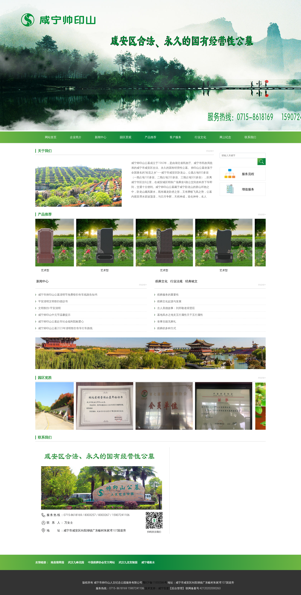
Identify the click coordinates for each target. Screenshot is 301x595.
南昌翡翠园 (57, 562)
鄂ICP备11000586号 (155, 582)
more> (210, 150)
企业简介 (75, 137)
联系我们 (250, 137)
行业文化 (200, 137)
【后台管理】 (177, 588)
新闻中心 (100, 137)
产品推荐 (150, 137)
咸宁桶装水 (148, 562)
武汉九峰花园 (76, 562)
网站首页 (50, 137)
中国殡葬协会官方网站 (101, 562)
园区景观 (125, 137)
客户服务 (175, 137)
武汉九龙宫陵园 (128, 562)
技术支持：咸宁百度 (157, 588)
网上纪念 (225, 137)
